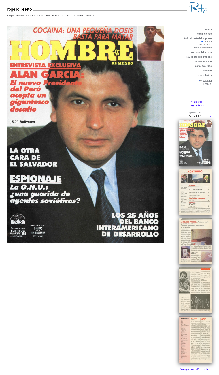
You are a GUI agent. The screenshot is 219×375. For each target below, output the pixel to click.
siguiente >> (197, 105)
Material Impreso (24, 15)
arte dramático (203, 61)
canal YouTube (203, 66)
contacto (207, 70)
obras (208, 29)
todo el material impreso (198, 38)
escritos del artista (201, 52)
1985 (47, 15)
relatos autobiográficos (198, 56)
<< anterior (196, 101)
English (207, 83)
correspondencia (203, 47)
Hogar (10, 15)
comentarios (205, 75)
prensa (208, 41)
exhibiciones (204, 33)
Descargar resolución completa (194, 369)
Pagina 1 (89, 15)
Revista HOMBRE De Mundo (67, 15)
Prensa (39, 15)
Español (207, 80)
